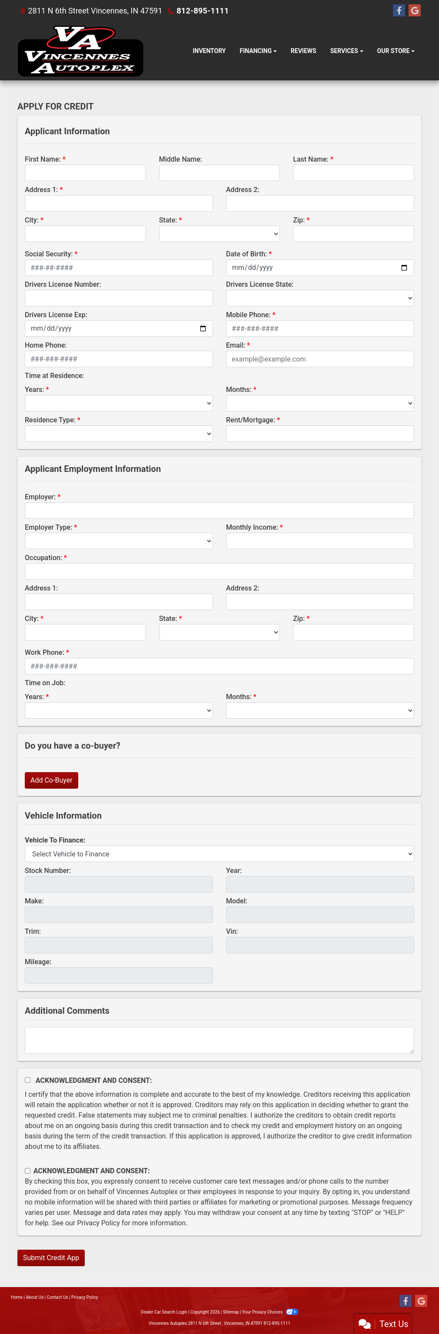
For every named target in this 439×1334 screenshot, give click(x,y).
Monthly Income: (252, 527)
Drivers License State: (260, 284)
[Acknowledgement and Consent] (27, 1080)
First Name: (43, 159)
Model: (236, 901)
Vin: (232, 931)
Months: (239, 389)
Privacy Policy (98, 1223)
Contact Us (57, 1297)
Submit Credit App (51, 1258)
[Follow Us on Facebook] (399, 10)
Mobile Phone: (248, 315)
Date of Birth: (246, 254)
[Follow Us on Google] (415, 10)
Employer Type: (48, 527)
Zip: (299, 220)
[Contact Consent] (27, 1171)
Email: (235, 345)
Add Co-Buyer (51, 780)
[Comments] (219, 1040)
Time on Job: (45, 683)
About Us (34, 1297)
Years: (34, 389)
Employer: (40, 497)
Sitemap (231, 1312)
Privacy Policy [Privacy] (84, 1297)
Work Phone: (44, 652)
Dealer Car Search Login (164, 1312)
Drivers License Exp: (56, 315)
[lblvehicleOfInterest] (219, 854)
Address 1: (41, 190)
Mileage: (38, 962)
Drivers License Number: (63, 284)
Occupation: (43, 558)
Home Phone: (46, 345)
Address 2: (242, 190)
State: (168, 220)
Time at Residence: (54, 376)
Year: (234, 870)
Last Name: (311, 159)
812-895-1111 (201, 10)
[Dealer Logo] (80, 51)
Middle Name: (180, 159)
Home (17, 1297)
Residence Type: (50, 420)
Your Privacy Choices (270, 1312)
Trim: (33, 931)
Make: (34, 901)
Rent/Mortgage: (250, 420)
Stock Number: (48, 870)
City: (32, 220)
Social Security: (49, 254)
